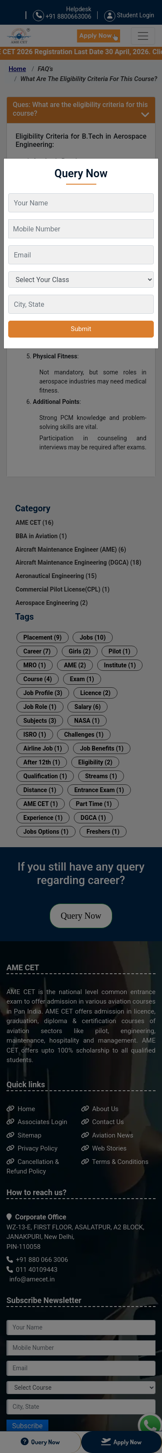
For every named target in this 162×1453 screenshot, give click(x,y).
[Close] (147, 165)
